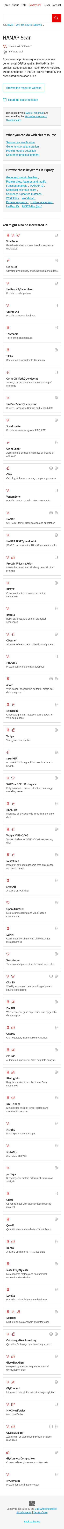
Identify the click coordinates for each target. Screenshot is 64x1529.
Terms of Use (40, 1512)
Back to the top (32, 1521)
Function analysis (17, 185)
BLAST (11, 24)
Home (6, 5)
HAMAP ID (37, 185)
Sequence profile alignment (22, 154)
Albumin (37, 24)
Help (23, 5)
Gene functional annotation (23, 146)
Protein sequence (17, 202)
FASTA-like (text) (32, 206)
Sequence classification (20, 142)
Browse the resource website (23, 87)
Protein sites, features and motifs (26, 181)
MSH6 (28, 24)
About (15, 5)
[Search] (56, 18)
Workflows (12, 198)
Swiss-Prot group (34, 112)
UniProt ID (12, 206)
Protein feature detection (21, 150)
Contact (56, 5)
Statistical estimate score (21, 189)
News (47, 5)
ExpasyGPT (35, 5)
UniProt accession (41, 202)
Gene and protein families (22, 177)
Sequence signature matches (24, 194)
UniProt (20, 24)
